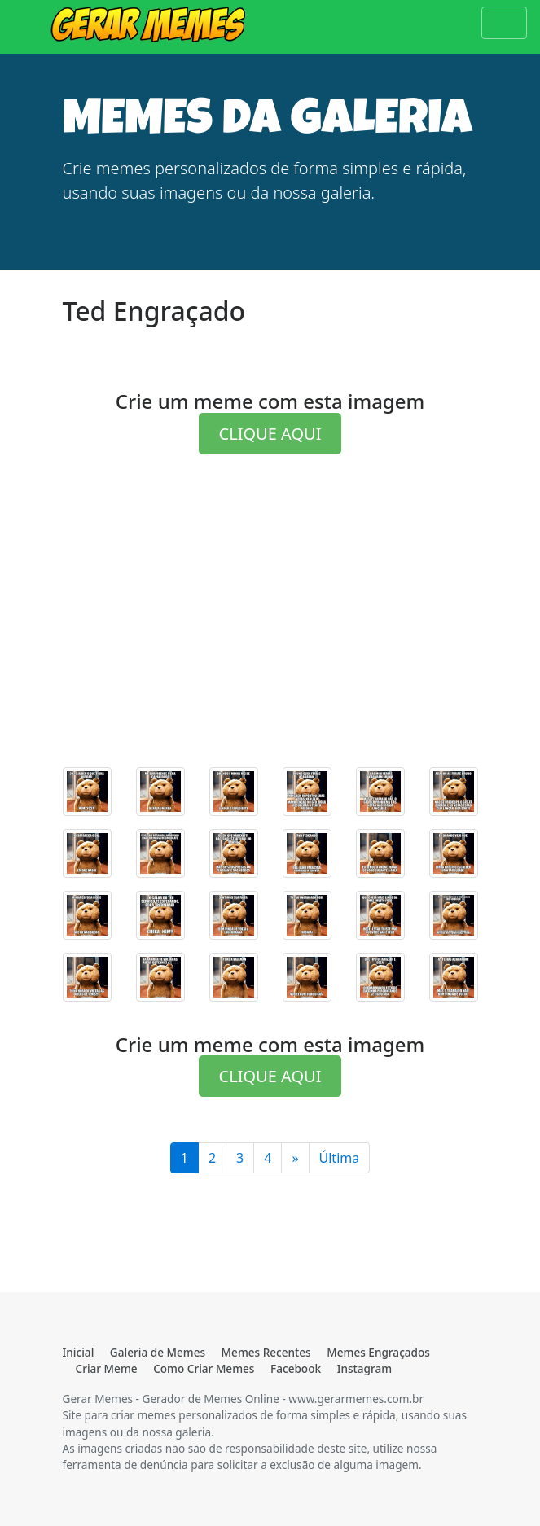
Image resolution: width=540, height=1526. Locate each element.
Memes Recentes (266, 1352)
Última (339, 1158)
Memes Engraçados (378, 1352)
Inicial (78, 1352)
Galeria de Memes (157, 1352)
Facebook (295, 1368)
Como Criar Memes (203, 1368)
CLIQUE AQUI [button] (270, 434)
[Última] (295, 1157)
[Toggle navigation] (504, 23)
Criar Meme (107, 1368)
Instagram (364, 1368)
